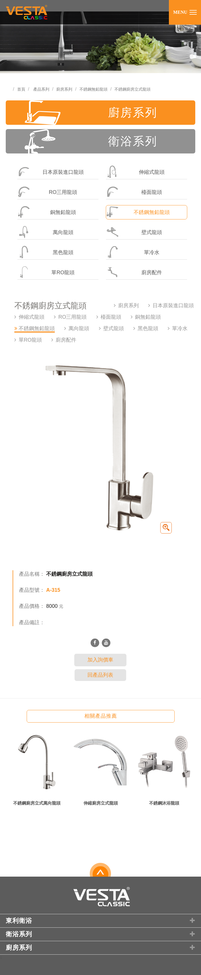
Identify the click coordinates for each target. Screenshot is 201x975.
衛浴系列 (91, 141)
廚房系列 (64, 89)
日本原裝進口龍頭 (50, 171)
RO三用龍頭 (47, 191)
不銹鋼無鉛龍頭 (93, 89)
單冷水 (132, 252)
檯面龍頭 (134, 191)
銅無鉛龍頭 (46, 211)
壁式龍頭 (134, 231)
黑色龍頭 (45, 252)
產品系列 (41, 89)
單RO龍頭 (46, 272)
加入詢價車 (100, 660)
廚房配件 (134, 272)
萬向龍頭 (45, 231)
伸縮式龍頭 (135, 171)
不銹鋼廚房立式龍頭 (132, 89)
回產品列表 (100, 675)
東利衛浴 (101, 920)
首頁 (21, 89)
